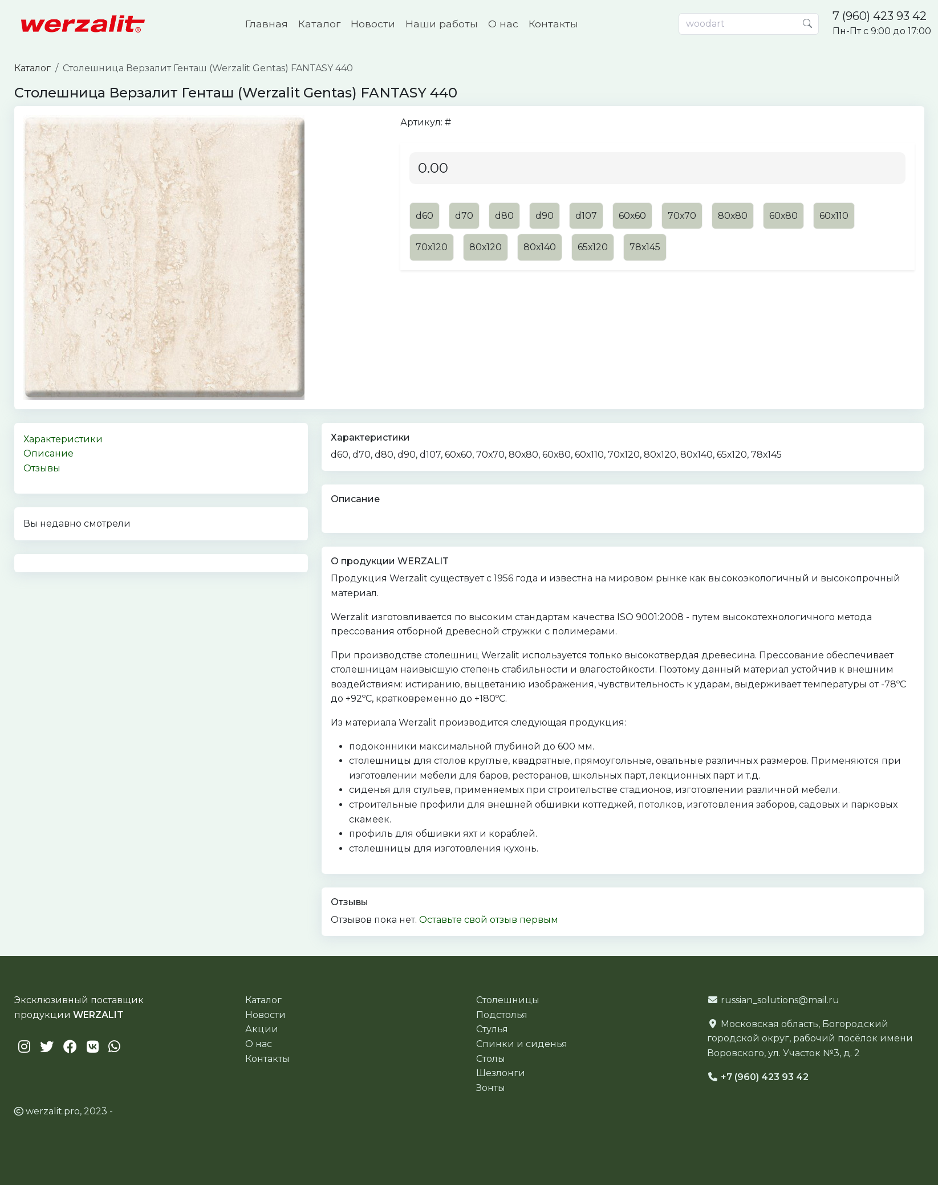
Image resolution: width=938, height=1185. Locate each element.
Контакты (553, 24)
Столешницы (507, 1000)
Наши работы (441, 24)
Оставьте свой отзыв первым (488, 919)
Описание (48, 453)
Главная (266, 24)
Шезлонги (500, 1073)
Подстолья (501, 1014)
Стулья (492, 1029)
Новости (373, 24)
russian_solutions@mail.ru (780, 1000)
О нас (503, 24)
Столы (490, 1058)
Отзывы (41, 468)
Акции (261, 1029)
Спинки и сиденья (521, 1044)
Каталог (319, 24)
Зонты (490, 1087)
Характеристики (63, 439)
